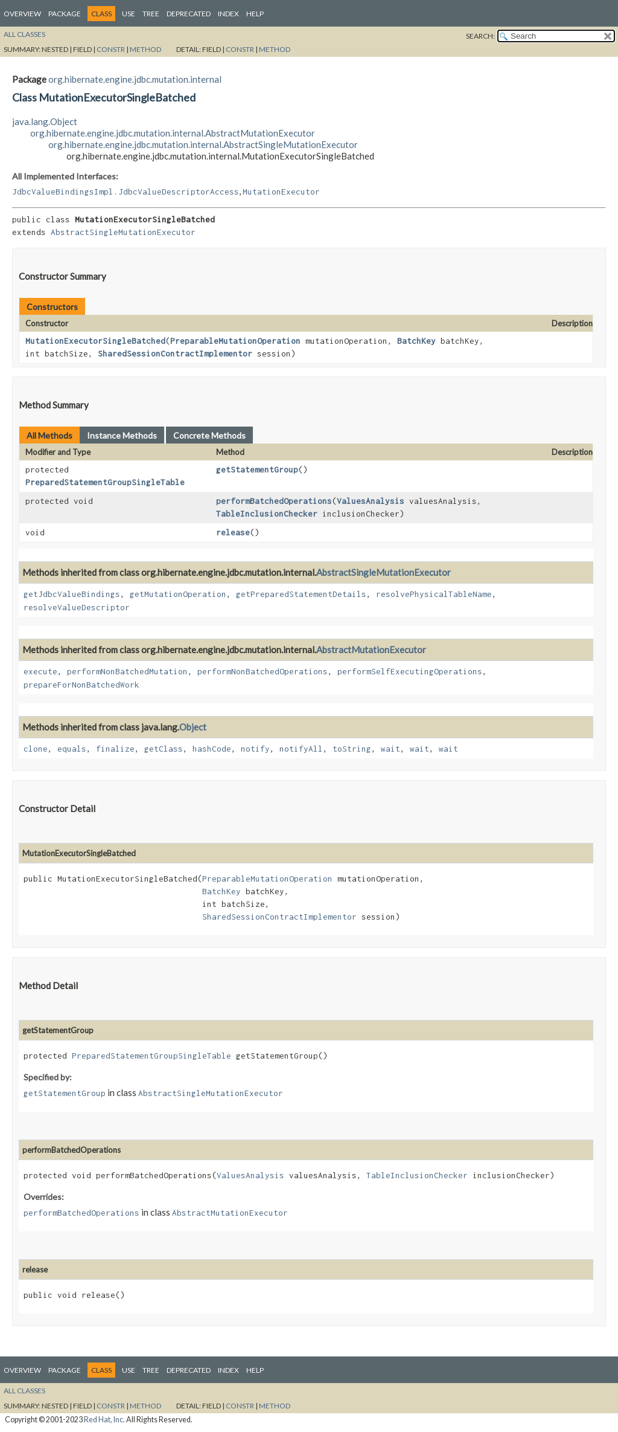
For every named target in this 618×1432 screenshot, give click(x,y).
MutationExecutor (281, 191)
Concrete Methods (209, 435)
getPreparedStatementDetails (301, 594)
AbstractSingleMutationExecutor (123, 232)
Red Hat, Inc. (104, 1419)
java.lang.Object (44, 121)
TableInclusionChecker (266, 513)
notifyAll (301, 748)
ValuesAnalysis (370, 501)
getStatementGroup (257, 469)
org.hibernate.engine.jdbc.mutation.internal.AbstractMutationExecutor (172, 132)
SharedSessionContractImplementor (175, 353)
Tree (150, 13)
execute (40, 671)
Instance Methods (122, 435)
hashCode (212, 748)
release (233, 532)
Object (192, 726)
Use (128, 13)
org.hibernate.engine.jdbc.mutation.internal (134, 79)
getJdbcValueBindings (72, 594)
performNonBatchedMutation (127, 671)
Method (145, 49)
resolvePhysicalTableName (434, 594)
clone (36, 748)
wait (390, 748)
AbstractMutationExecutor (371, 649)
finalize (115, 748)
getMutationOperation (178, 594)
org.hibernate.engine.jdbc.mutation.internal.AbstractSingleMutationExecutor (203, 144)
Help (255, 13)
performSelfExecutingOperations (409, 671)
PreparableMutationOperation (235, 341)
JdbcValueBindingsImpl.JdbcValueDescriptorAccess (125, 191)
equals (71, 748)
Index (228, 13)
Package (64, 13)
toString (352, 748)
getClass (163, 748)
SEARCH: (480, 35)
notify (255, 748)
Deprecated (189, 13)
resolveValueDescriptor (77, 607)
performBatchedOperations (274, 501)
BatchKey (416, 341)
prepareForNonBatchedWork (81, 684)
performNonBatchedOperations (262, 671)
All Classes (24, 34)
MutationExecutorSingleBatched (95, 341)
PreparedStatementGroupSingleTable (105, 482)
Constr (111, 49)
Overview (22, 13)
